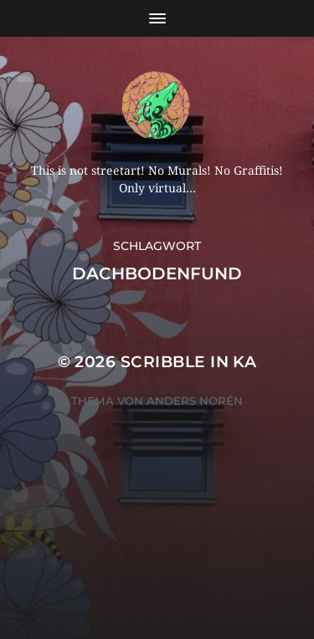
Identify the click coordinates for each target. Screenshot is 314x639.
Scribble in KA (189, 361)
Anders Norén (195, 400)
